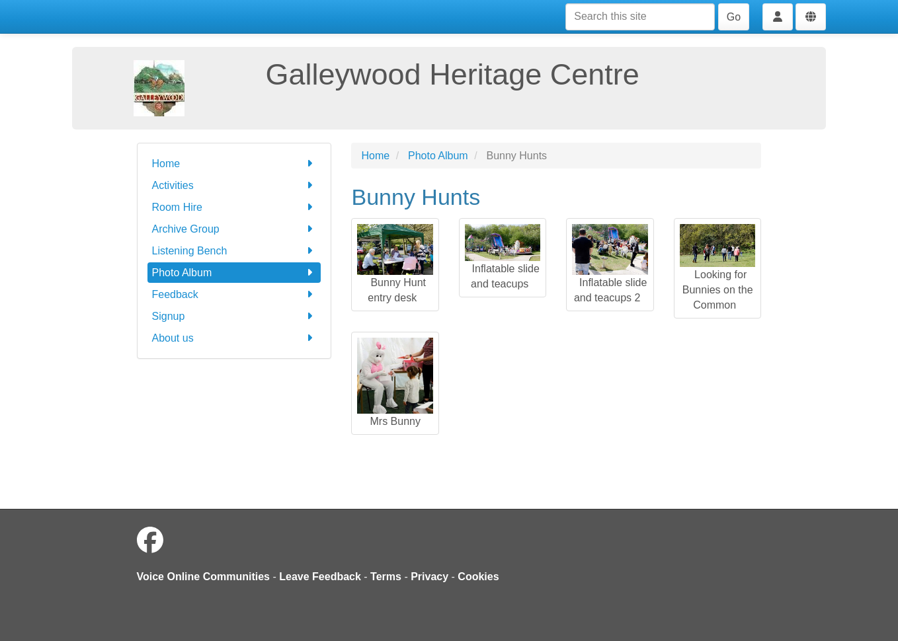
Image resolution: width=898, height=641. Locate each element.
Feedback (234, 294)
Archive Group (234, 229)
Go (734, 16)
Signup (234, 316)
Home (234, 163)
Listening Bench (234, 250)
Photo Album (234, 272)
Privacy (429, 576)
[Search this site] (640, 16)
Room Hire (234, 207)
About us (234, 338)
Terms (385, 576)
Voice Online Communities (203, 576)
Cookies (478, 576)
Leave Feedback (320, 576)
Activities (234, 185)
